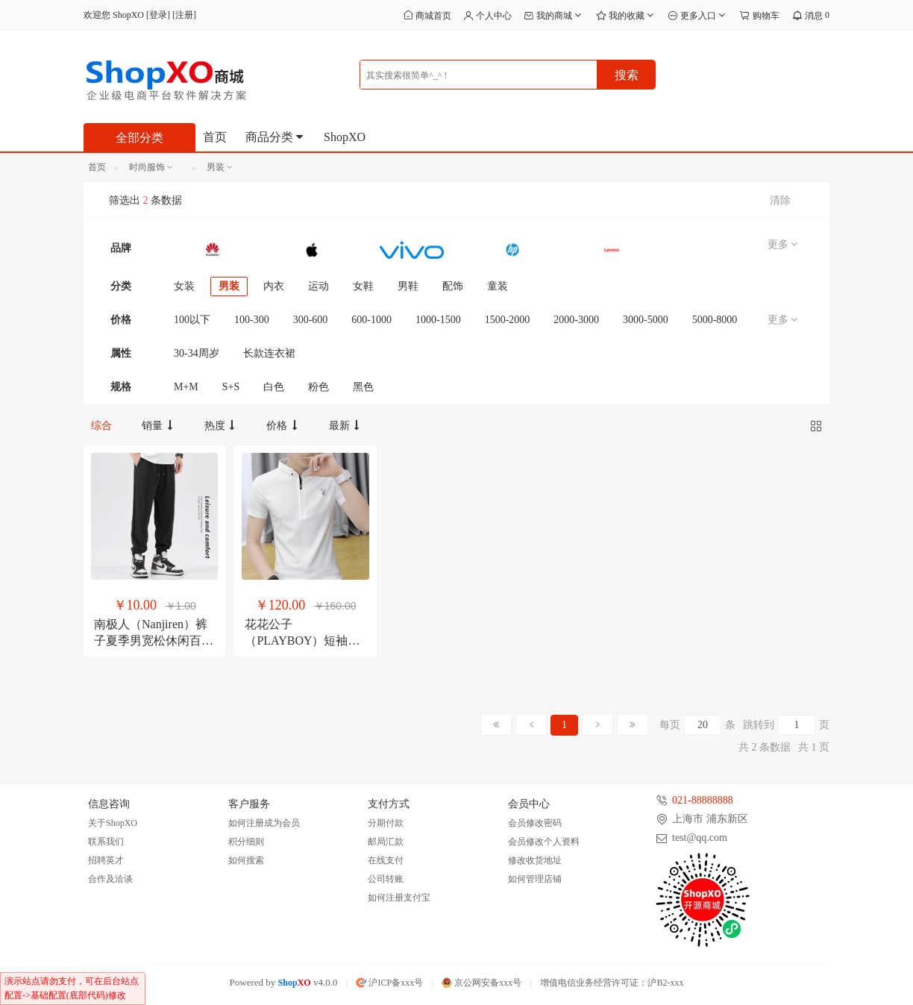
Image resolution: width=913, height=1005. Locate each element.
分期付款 (386, 823)
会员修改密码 (535, 823)
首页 (215, 137)
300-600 (310, 319)
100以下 (192, 319)
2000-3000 (576, 319)
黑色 (363, 386)
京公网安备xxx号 (481, 982)
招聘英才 (106, 860)
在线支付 (386, 860)
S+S (230, 386)
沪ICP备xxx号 (389, 982)
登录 (158, 15)
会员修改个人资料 (544, 841)
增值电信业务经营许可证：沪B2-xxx (611, 982)
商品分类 (275, 137)
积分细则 (246, 841)
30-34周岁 (196, 353)
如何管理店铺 (535, 879)
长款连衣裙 (269, 353)
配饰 (452, 286)
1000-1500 (438, 319)
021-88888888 (702, 800)
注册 (184, 15)
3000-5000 (645, 319)
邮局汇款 (386, 841)
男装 (229, 286)
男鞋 (408, 286)
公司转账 (386, 879)
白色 (273, 386)
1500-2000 (507, 319)
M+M (186, 386)
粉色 (318, 386)
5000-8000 (715, 319)
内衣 (273, 286)
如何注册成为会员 (264, 823)
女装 (184, 286)
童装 (497, 286)
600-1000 (371, 319)
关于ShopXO (112, 823)
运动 (318, 286)
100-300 (251, 319)
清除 (780, 200)
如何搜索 (246, 860)
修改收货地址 (535, 860)
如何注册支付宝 (399, 897)
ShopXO (344, 137)
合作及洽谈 (110, 879)
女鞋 (363, 286)
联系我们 (106, 841)
